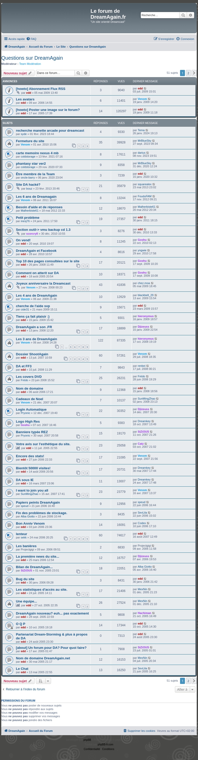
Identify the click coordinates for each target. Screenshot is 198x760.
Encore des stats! (30, 456)
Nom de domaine (29, 388)
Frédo (24, 380)
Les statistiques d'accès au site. (41, 589)
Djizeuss (143, 326)
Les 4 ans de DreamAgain (36, 295)
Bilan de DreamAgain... (34, 567)
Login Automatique (31, 409)
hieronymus (146, 316)
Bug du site (25, 579)
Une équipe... (26, 601)
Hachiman (144, 613)
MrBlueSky (144, 140)
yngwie (142, 250)
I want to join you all (32, 490)
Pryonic (25, 412)
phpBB (87, 739)
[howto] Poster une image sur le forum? (48, 110)
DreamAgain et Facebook (36, 251)
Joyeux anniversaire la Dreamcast (43, 283)
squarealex (145, 184)
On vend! (23, 240)
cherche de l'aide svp (33, 306)
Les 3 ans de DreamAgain (36, 339)
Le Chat (22, 669)
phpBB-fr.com (105, 744)
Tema (141, 130)
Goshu (142, 239)
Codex (142, 523)
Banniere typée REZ (32, 432)
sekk (24, 537)
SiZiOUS (143, 431)
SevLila (142, 512)
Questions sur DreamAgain (32, 58)
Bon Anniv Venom (30, 523)
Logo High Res (28, 421)
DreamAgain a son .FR (34, 327)
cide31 (25, 309)
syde (24, 134)
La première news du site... (37, 556)
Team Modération (30, 63)
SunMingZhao (146, 398)
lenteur (21, 534)
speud (24, 505)
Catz (141, 443)
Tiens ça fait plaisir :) (33, 316)
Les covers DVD (29, 377)
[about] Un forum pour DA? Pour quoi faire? (51, 648)
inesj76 (25, 221)
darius (141, 152)
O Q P (20, 624)
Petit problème (27, 218)
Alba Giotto (28, 516)
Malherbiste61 (29, 210)
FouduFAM (145, 196)
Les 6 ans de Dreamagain (36, 197)
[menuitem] (31, 39)
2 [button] (188, 73)
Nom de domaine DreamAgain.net (43, 658)
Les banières (26, 546)
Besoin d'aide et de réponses (39, 207)
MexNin (142, 589)
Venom (142, 98)
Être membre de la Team (35, 174)
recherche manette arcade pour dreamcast (50, 130)
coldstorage (28, 156)
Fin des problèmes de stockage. (41, 513)
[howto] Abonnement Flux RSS (40, 89)
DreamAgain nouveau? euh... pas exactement (52, 613)
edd (28, 92)
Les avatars (25, 99)
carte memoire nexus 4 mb (37, 153)
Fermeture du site (30, 141)
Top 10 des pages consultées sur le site (47, 261)
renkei (141, 365)
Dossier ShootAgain (32, 354)
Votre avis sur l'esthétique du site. (43, 444)
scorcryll (32, 233)
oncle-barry (28, 177)
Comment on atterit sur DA (37, 273)
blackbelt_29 (146, 295)
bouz (29, 188)
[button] (194, 73)
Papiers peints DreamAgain (38, 502)
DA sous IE (25, 480)
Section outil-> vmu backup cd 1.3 (43, 230)
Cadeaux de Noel (29, 399)
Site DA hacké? (28, 184)
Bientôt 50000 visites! (33, 468)
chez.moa (144, 283)
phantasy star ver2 (31, 163)
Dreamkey (144, 421)
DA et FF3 (24, 366)
